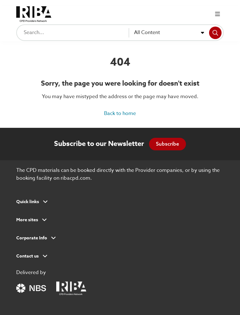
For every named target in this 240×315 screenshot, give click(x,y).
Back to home (120, 113)
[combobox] (169, 33)
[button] (120, 203)
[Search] (215, 33)
